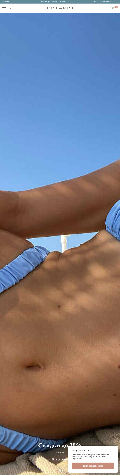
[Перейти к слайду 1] (57, 470)
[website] (10, 8)
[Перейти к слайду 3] (62, 470)
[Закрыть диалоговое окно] (114, 449)
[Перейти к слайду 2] (60, 470)
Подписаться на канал (93, 466)
